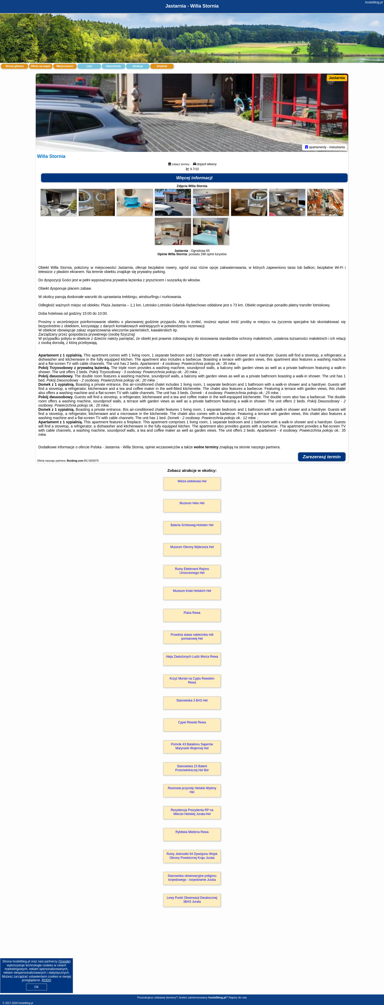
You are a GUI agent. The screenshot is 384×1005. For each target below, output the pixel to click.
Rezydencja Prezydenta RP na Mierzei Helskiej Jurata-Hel (192, 812)
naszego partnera (265, 447)
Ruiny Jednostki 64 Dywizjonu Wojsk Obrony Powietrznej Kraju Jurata (191, 855)
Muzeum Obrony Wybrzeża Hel (192, 547)
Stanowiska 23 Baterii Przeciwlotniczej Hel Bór (192, 768)
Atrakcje (138, 66)
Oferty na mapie (41, 66)
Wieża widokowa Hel (192, 481)
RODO (46, 980)
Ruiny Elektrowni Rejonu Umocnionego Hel (192, 570)
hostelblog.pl (374, 2)
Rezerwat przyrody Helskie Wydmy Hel (192, 790)
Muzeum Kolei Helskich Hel (192, 591)
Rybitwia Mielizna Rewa (192, 832)
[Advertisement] (192, 956)
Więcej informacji (194, 177)
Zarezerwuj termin (322, 456)
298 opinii (207, 254)
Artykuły (162, 66)
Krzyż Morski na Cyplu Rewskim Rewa (192, 680)
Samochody (113, 66)
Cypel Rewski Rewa (192, 722)
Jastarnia (337, 78)
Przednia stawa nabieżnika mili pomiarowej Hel (192, 636)
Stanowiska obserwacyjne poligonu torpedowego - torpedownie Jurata (192, 877)
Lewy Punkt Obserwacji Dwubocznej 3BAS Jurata (192, 899)
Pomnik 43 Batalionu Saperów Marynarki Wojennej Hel (192, 746)
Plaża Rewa (192, 613)
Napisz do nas (238, 997)
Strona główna (14, 66)
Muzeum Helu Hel (191, 503)
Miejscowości (65, 66)
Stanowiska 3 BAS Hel (192, 700)
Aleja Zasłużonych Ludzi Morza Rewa (192, 656)
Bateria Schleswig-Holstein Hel (192, 525)
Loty (89, 66)
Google (64, 961)
